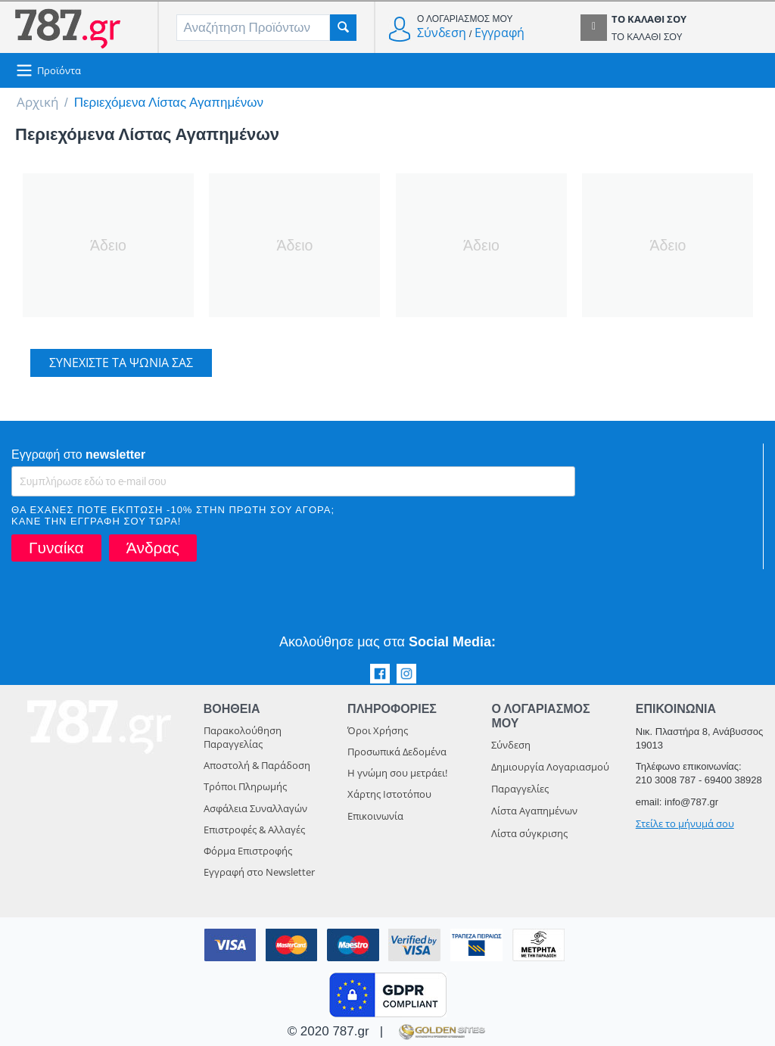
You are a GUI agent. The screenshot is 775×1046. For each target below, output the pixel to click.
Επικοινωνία (375, 816)
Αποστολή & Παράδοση (257, 765)
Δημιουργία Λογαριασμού (550, 767)
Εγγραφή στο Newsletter (259, 872)
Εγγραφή (499, 32)
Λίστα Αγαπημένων (534, 810)
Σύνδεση (441, 32)
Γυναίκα (56, 547)
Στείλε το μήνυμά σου (685, 823)
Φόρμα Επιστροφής (248, 851)
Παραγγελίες (520, 788)
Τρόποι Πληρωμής (245, 786)
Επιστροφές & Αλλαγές (254, 829)
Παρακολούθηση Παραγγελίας (243, 737)
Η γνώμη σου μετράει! (397, 773)
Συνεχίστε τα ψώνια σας (121, 362)
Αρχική (37, 102)
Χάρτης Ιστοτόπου (389, 794)
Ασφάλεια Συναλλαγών (255, 808)
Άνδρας (152, 547)
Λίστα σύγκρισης (529, 833)
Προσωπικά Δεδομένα (397, 751)
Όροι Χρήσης (377, 730)
